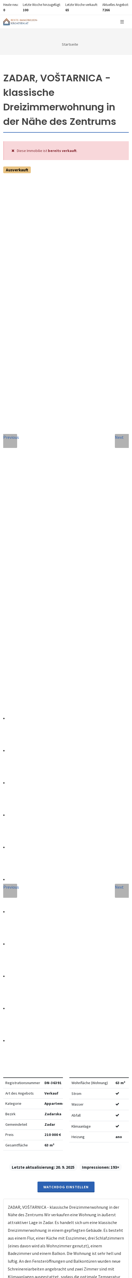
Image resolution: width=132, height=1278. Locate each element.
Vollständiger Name (32, 852)
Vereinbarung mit (49, 987)
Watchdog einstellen (66, 296)
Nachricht (21, 926)
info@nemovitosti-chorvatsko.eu (66, 794)
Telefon (18, 901)
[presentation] (66, 1010)
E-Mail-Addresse (28, 877)
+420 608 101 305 (66, 787)
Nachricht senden (66, 1031)
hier (16, 1165)
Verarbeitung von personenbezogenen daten (49, 987)
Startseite (70, 44)
